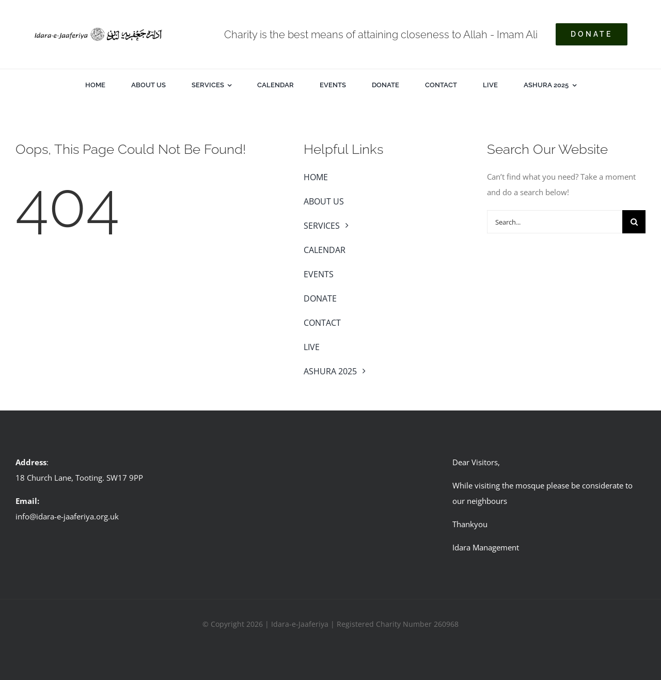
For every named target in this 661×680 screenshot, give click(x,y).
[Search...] (554, 221)
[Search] (634, 221)
